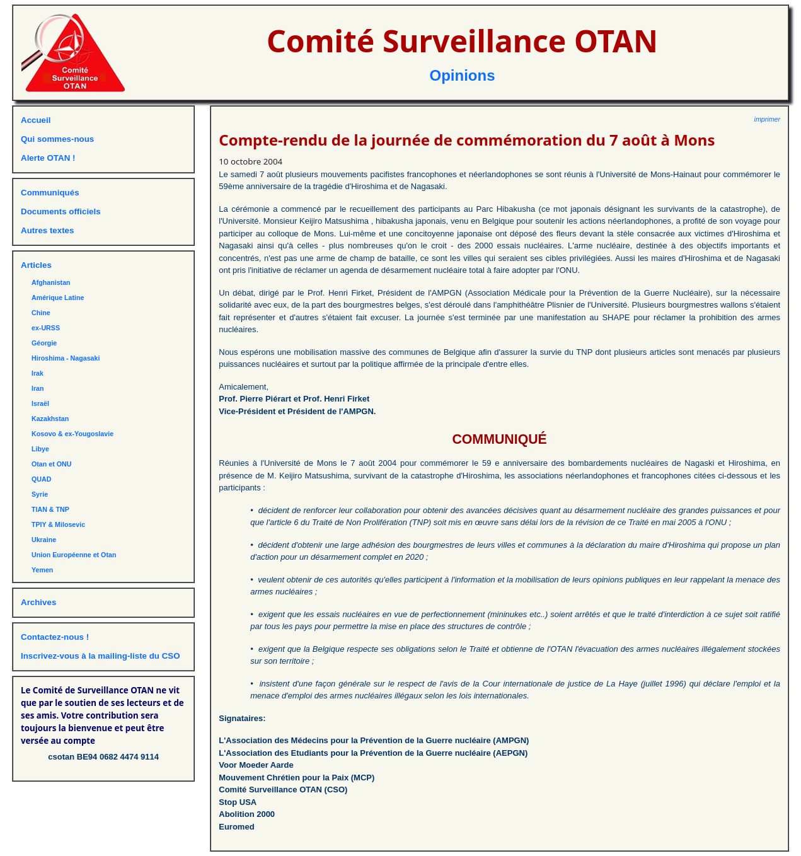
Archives (38, 602)
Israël (40, 403)
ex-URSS (46, 328)
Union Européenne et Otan (74, 554)
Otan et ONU (51, 464)
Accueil (35, 120)
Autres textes (47, 230)
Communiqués (50, 192)
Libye (40, 449)
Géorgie (44, 343)
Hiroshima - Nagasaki (66, 358)
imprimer (767, 119)
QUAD (41, 479)
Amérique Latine (58, 297)
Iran (38, 388)
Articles (36, 265)
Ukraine (44, 539)
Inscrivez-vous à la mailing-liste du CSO (100, 656)
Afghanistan (51, 282)
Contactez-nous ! (55, 637)
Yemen (42, 570)
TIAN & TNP (50, 509)
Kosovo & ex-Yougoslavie (72, 433)
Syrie (40, 494)
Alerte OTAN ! (48, 158)
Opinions (462, 75)
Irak (37, 373)
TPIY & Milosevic (58, 524)
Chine (41, 312)
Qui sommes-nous (57, 139)
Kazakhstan (50, 418)
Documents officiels (61, 211)
